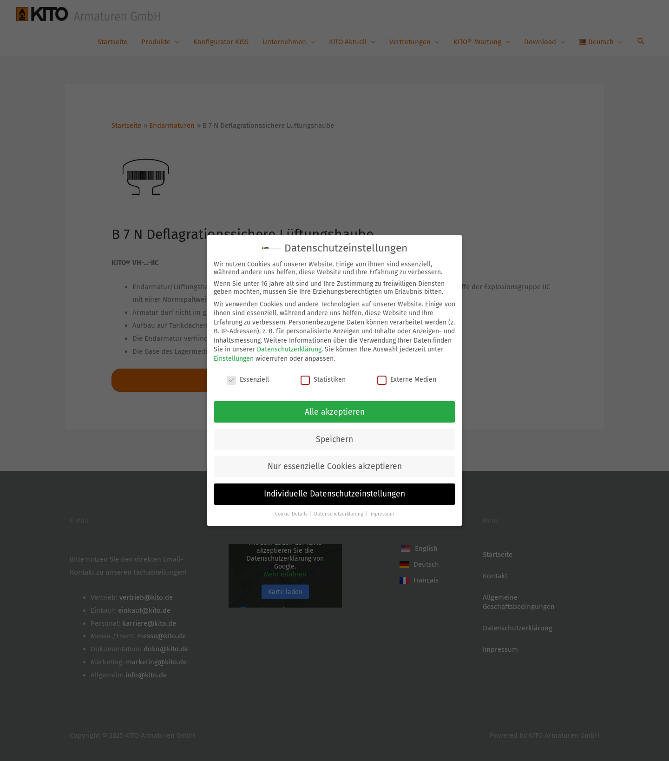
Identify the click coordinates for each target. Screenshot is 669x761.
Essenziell (248, 378)
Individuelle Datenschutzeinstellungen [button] (334, 492)
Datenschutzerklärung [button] (339, 513)
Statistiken (323, 378)
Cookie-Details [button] (292, 513)
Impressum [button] (381, 513)
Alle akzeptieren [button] (335, 410)
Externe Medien (406, 378)
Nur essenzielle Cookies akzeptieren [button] (335, 465)
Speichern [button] (334, 438)
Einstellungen (234, 357)
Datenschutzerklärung (289, 348)
